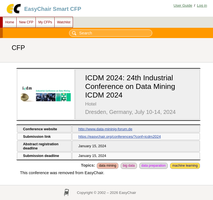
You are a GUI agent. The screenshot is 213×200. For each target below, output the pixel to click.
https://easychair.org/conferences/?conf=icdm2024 (119, 136)
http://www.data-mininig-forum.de (105, 129)
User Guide (183, 5)
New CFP (26, 22)
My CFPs (45, 22)
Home (9, 22)
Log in (202, 5)
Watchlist (63, 22)
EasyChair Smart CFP (52, 9)
